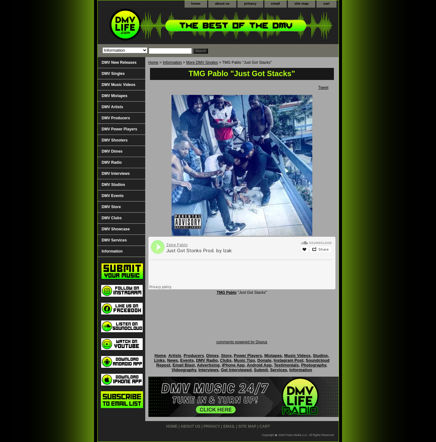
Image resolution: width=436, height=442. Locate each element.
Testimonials (286, 365)
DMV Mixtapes (114, 96)
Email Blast (183, 365)
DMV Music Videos (118, 84)
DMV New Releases (119, 62)
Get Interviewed (236, 369)
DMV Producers (116, 118)
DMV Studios (113, 184)
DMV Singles (113, 73)
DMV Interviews (116, 173)
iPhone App (233, 365)
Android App (259, 365)
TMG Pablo (227, 292)
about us (222, 3)
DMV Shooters (115, 140)
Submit (261, 369)
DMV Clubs (112, 218)
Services (278, 369)
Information (172, 62)
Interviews (208, 369)
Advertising (208, 365)
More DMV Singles (202, 62)
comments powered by (241, 342)
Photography (313, 365)
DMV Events (113, 196)
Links (159, 360)
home (195, 3)
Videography (184, 369)
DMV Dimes (112, 151)
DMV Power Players (119, 129)
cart (326, 3)
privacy (250, 3)
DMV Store (111, 207)
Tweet (323, 87)
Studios (320, 355)
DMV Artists (112, 107)
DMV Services (114, 240)
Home (153, 62)
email (275, 3)
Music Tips (244, 360)
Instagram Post (288, 360)
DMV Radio (112, 162)
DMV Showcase (116, 229)
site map (302, 3)
